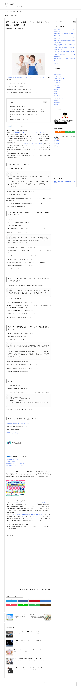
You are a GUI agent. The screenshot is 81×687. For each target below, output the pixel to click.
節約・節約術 (58, 95)
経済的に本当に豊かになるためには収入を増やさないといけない (28, 650)
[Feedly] (34, 605)
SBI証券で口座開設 (10, 461)
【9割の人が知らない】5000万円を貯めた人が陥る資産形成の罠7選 (26, 144)
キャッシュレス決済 (59, 78)
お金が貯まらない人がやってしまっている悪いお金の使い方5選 (27, 668)
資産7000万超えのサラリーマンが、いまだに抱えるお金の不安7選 (30, 132)
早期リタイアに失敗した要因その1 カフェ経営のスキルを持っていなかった (28, 109)
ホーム (7, 15)
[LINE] (23, 605)
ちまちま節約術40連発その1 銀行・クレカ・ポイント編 (26, 632)
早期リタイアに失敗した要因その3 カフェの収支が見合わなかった (26, 114)
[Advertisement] (28, 42)
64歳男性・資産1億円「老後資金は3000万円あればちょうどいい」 (28, 659)
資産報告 (57, 102)
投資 (56, 89)
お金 (32, 589)
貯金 (49, 589)
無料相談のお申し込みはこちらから (15, 433)
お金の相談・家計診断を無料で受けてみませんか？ (19, 423)
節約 (46, 589)
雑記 (56, 104)
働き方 (56, 85)
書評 (56, 93)
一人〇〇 (57, 82)
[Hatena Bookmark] (45, 601)
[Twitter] (11, 601)
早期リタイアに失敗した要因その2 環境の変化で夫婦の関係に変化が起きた (28, 111)
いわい (49, 592)
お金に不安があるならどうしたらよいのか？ (21, 119)
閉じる (45, 102)
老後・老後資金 (58, 98)
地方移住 (42, 589)
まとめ (13, 116)
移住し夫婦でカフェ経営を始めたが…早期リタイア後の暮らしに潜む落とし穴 (26, 77)
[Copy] (45, 605)
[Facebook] (23, 601)
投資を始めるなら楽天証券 (12, 459)
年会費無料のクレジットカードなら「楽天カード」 (17, 463)
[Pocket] (11, 605)
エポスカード (57, 76)
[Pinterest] (34, 601)
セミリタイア (37, 589)
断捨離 (56, 91)
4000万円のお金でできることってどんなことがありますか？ (27, 641)
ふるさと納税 (57, 74)
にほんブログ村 (57, 140)
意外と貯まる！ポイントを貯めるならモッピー (16, 465)
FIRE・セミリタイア (15, 15)
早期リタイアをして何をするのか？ (19, 106)
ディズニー (57, 80)
